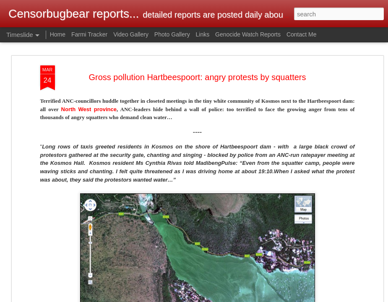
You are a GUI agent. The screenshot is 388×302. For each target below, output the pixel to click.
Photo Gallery (172, 34)
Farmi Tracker (89, 34)
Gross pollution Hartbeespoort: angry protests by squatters (197, 77)
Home (57, 34)
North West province (89, 109)
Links (203, 34)
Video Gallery (130, 34)
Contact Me (301, 34)
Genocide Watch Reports (248, 34)
